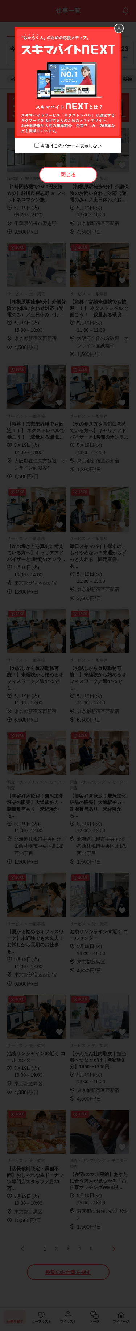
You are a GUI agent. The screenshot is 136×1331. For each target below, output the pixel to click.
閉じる (68, 174)
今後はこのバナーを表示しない (71, 146)
